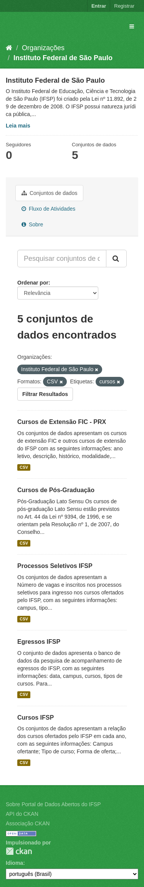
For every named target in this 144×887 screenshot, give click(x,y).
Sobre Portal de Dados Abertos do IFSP (53, 804)
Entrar (98, 6)
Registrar (124, 6)
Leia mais (18, 126)
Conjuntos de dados (49, 193)
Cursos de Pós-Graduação (55, 490)
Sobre (32, 224)
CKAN (19, 851)
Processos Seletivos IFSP (55, 566)
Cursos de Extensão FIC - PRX (61, 422)
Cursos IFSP (35, 717)
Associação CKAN (28, 823)
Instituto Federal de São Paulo (63, 58)
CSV (24, 467)
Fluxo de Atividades (48, 209)
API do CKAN (22, 814)
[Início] (9, 48)
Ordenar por (32, 283)
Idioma (14, 863)
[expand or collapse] (131, 26)
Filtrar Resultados (45, 394)
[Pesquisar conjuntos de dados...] (61, 258)
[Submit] (116, 258)
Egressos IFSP (38, 641)
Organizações (43, 48)
